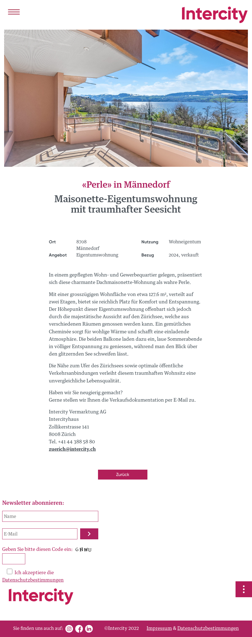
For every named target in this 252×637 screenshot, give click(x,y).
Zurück (122, 474)
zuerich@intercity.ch (72, 449)
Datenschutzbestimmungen (33, 580)
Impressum (159, 628)
